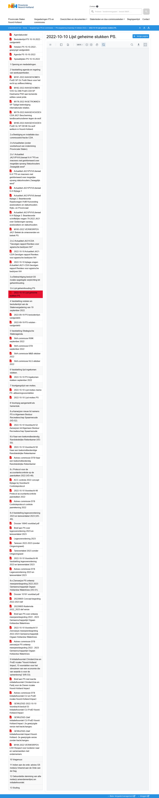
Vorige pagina (141, 36)
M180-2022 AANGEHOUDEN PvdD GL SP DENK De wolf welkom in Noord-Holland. (25, 126)
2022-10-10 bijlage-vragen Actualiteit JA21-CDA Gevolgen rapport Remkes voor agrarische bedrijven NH (24, 267)
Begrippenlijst (133, 19)
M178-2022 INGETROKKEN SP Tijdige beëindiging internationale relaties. (25, 105)
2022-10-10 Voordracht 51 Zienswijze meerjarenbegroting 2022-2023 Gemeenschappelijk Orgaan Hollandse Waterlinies (24, 632)
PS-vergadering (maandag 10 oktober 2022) (71, 28)
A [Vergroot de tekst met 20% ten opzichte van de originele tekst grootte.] (144, 28)
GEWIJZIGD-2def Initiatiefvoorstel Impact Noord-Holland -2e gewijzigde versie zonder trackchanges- (23, 735)
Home (25, 28)
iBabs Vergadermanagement (122, 796)
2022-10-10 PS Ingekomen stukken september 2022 (24, 378)
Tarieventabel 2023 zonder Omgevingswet (24, 552)
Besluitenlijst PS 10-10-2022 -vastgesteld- (25, 41)
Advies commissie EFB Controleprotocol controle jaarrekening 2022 (22, 504)
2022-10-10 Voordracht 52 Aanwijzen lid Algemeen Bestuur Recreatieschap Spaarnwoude (24, 428)
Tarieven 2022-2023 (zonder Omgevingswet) (25, 544)
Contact (145, 19)
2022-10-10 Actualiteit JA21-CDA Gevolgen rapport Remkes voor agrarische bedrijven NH (25, 254)
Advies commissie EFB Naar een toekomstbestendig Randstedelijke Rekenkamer (25, 461)
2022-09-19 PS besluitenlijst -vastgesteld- (25, 316)
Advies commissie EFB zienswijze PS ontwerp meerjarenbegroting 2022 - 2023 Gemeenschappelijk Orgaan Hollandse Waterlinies (24, 647)
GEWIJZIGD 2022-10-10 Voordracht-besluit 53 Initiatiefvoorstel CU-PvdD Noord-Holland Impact (25, 708)
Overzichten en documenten (73, 19)
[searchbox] (116, 11)
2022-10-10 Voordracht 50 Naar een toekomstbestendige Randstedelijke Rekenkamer (24, 450)
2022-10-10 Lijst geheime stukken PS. (23, 294)
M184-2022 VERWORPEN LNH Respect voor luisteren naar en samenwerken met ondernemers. (24, 749)
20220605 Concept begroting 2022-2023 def (25, 600)
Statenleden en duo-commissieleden (106, 19)
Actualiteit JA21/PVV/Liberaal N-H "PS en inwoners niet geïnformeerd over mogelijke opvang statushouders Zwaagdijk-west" (25, 177)
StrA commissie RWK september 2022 (22, 340)
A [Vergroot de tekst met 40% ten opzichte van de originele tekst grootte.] (149, 27)
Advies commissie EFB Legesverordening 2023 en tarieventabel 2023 (22, 572)
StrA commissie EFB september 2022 (21, 347)
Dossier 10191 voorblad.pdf (24, 594)
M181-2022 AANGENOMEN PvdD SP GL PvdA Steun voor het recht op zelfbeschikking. (25, 80)
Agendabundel (18, 35)
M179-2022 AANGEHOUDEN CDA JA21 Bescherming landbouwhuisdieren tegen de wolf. (25, 115)
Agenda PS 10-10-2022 (22, 54)
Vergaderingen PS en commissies (44, 20)
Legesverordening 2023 (23, 539)
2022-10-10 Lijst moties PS (24, 397)
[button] (146, 11)
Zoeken (93, 6)
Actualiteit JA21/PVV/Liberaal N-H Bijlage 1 (25, 189)
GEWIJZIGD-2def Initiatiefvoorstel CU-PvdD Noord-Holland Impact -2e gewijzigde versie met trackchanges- (25, 722)
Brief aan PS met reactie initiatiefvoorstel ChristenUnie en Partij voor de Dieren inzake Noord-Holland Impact (24, 683)
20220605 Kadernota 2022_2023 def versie (21, 608)
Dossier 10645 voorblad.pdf (24, 523)
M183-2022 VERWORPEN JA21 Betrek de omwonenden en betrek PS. (24, 232)
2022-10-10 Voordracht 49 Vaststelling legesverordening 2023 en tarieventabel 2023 (24, 561)
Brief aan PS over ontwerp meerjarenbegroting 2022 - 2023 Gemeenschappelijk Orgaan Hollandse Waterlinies (24, 618)
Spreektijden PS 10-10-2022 (25, 59)
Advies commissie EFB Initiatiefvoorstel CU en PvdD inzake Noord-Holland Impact (23, 696)
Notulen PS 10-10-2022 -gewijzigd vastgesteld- (23, 48)
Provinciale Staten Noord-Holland (16, 20)
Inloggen (144, 796)
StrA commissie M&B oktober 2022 (25, 355)
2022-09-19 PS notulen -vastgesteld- (23, 324)
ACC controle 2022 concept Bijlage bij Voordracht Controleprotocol (24, 483)
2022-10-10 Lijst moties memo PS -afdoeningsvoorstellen (25, 391)
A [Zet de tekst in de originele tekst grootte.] (140, 28)
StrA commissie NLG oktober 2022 (25, 362)
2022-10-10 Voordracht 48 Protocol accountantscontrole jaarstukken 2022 (24, 494)
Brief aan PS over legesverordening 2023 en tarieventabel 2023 (22, 531)
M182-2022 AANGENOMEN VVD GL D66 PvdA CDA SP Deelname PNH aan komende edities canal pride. (25, 92)
